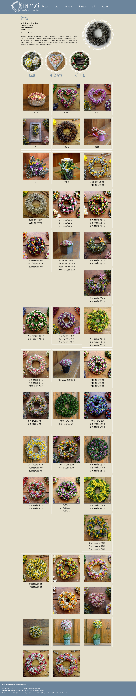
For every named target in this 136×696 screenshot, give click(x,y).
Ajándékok (82, 6)
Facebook (19, 692)
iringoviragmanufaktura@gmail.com (31, 688)
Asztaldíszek (69, 6)
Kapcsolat (32, 692)
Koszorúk (45, 6)
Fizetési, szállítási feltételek (9, 692)
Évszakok (55, 692)
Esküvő (94, 6)
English (66, 692)
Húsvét (32, 75)
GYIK (61, 692)
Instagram (26, 692)
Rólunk (39, 692)
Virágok (44, 692)
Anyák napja (56, 75)
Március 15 (80, 75)
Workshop (105, 6)
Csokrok (56, 6)
